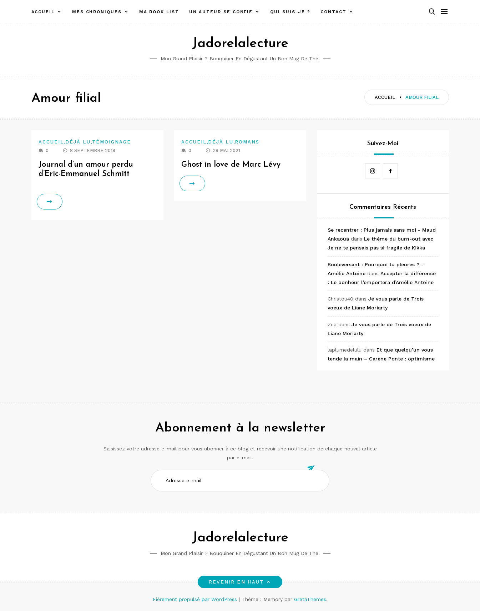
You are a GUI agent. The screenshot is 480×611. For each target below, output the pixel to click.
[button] (432, 11)
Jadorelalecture (240, 44)
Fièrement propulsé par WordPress (196, 599)
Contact (333, 11)
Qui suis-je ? (290, 11)
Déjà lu (78, 142)
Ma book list (159, 11)
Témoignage (111, 142)
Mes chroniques (97, 11)
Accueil (43, 11)
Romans (247, 142)
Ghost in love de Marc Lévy (231, 165)
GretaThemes (310, 599)
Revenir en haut (240, 582)
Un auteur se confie (221, 11)
